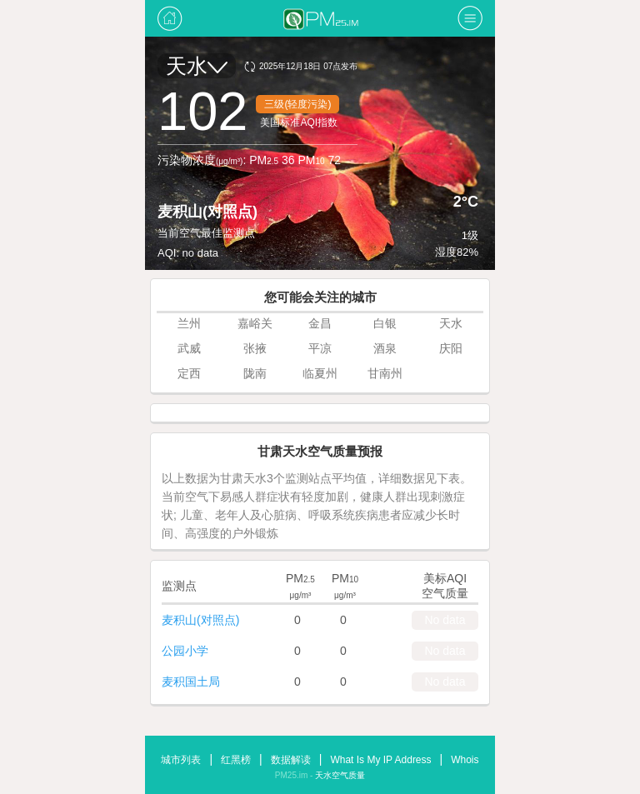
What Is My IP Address (380, 760)
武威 (189, 348)
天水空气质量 (340, 775)
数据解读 (291, 760)
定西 (189, 373)
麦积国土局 (191, 681)
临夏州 (320, 373)
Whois (464, 760)
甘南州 (385, 373)
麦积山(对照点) (200, 620)
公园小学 (185, 650)
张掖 (255, 348)
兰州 (189, 323)
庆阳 (450, 348)
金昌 (320, 323)
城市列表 (181, 760)
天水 (197, 65)
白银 (385, 323)
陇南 (255, 373)
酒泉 (385, 348)
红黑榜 (236, 760)
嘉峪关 (255, 323)
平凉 (320, 348)
